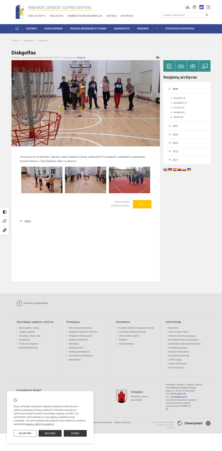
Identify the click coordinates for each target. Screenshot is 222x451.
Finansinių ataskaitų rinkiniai (132, 331)
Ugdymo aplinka (27, 331)
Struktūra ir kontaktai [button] (179, 28)
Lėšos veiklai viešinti (128, 336)
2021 (175, 160)
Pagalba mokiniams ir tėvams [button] (88, 28)
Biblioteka (74, 343)
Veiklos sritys (37, 16)
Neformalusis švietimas (80, 328)
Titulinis (15, 40)
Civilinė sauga (175, 359)
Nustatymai (25, 433)
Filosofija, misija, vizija (30, 336)
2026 (175, 89)
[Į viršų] (208, 423)
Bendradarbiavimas (28, 347)
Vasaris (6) (179, 112)
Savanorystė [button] (122, 28)
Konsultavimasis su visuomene (183, 339)
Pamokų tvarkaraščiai (32, 303)
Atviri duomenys (176, 367)
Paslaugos (56, 16)
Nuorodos (173, 328)
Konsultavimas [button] (53, 28)
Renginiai (42, 40)
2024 (175, 134)
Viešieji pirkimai (126, 343)
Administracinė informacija (84, 16)
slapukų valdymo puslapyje (39, 424)
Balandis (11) (180, 103)
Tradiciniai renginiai (28, 343)
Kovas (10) (178, 107)
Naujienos (29, 40)
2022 (175, 151)
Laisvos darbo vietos (178, 331)
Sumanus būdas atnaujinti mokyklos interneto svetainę (162, 425)
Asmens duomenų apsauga (181, 336)
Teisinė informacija (177, 363)
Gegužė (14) (179, 98)
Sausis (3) (178, 117)
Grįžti (28, 221)
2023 (175, 143)
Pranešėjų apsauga (177, 347)
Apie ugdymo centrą (29, 328)
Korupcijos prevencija (178, 355)
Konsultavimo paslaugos (81, 355)
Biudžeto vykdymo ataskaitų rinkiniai (136, 328)
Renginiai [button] (143, 28)
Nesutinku (50, 433)
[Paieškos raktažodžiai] (186, 15)
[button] (187, 7)
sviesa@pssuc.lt (179, 397)
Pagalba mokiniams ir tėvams (83, 331)
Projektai (123, 339)
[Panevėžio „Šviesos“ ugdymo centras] (19, 11)
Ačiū (142, 204)
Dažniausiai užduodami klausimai (184, 343)
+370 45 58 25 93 (178, 394)
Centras (111, 16)
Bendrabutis (75, 359)
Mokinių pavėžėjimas (79, 351)
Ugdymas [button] (31, 28)
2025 (175, 126)
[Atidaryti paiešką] (207, 15)
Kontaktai (127, 16)
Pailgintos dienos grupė (80, 336)
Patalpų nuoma (76, 347)
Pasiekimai (24, 339)
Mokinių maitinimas (78, 339)
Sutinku (75, 433)
